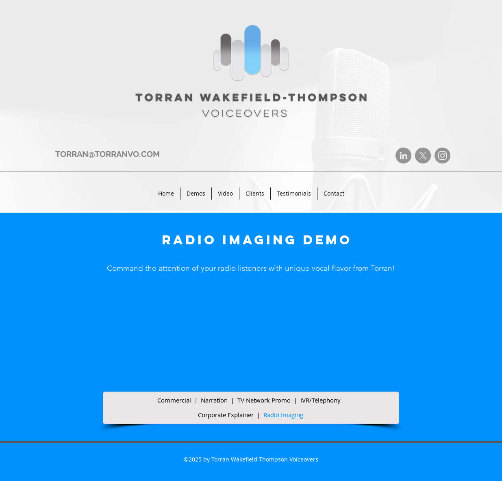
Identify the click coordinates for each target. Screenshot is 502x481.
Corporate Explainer (226, 415)
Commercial (174, 400)
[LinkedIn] (403, 155)
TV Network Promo (264, 400)
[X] (423, 155)
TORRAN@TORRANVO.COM (107, 154)
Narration (214, 400)
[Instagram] (442, 155)
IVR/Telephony (320, 400)
